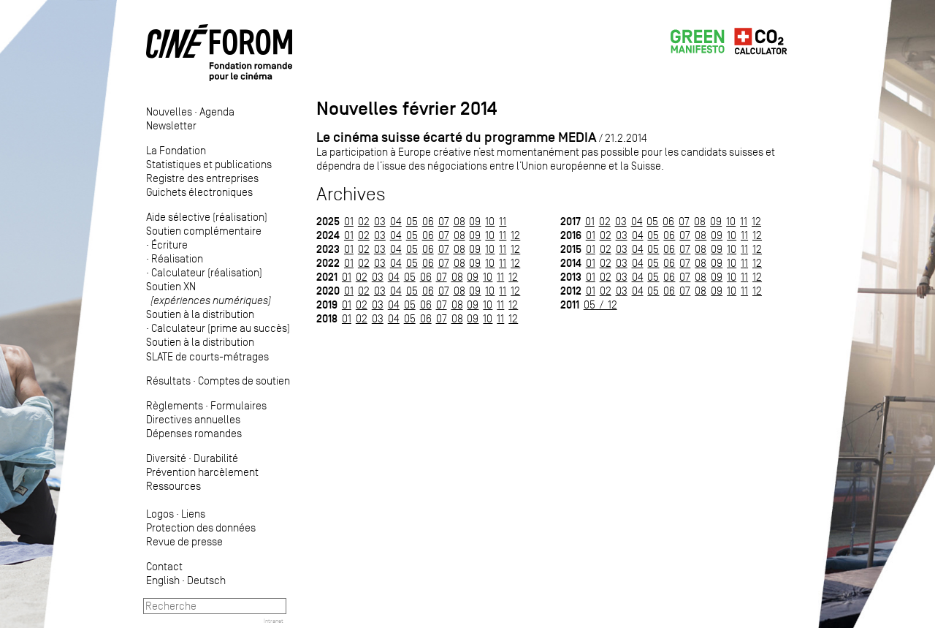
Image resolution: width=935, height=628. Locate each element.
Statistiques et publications (209, 164)
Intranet (273, 620)
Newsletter (171, 125)
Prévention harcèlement (202, 472)
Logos (160, 513)
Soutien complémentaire (204, 230)
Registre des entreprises (202, 178)
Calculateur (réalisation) (206, 272)
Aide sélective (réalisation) (206, 217)
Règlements (174, 405)
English (163, 580)
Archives (351, 194)
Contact (164, 566)
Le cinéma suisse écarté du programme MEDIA (456, 137)
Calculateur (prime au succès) (220, 328)
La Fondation (176, 150)
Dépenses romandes (194, 433)
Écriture (169, 244)
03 (380, 221)
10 (490, 221)
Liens (193, 513)
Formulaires (238, 405)
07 (443, 221)
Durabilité (216, 458)
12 (515, 235)
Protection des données (201, 527)
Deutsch (206, 580)
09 (475, 221)
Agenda (216, 111)
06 (428, 221)
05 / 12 (600, 304)
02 (364, 221)
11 (502, 221)
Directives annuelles (193, 419)
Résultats (168, 380)
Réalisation (177, 258)
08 (459, 221)
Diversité (166, 458)
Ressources (173, 486)
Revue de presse (184, 541)
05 (412, 221)
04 (396, 221)
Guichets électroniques (199, 192)
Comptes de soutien (244, 380)
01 (349, 221)
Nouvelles (169, 111)
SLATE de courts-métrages (207, 356)
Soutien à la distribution (200, 314)
